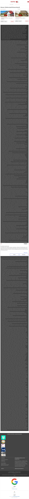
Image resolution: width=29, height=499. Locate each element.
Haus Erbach (16, 267)
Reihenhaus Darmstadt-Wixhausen (19, 100)
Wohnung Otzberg (17, 56)
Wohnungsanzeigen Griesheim (17, 310)
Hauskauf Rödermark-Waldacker (8, 42)
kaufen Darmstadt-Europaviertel (18, 316)
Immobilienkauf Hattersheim (14, 127)
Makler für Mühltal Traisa (14, 413)
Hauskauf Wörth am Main (13, 82)
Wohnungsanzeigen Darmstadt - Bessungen (5, 145)
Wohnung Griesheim (8, 311)
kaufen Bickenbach (24, 136)
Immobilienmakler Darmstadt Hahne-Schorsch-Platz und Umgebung (19, 347)
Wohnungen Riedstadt (3, 114)
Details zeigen (25, 252)
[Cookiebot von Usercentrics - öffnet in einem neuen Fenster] (24, 243)
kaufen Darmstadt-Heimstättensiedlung (4, 180)
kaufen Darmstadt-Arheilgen (17, 55)
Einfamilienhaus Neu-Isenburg (7, 64)
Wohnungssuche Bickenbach (23, 135)
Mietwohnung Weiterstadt (9, 91)
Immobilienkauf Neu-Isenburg (16, 64)
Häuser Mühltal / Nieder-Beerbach (16, 149)
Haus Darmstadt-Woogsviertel (7, 314)
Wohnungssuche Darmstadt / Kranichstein (7, 231)
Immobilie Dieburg (4, 74)
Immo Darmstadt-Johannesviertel (24, 95)
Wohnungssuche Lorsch (24, 289)
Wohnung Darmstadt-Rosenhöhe (22, 207)
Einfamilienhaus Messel (13, 324)
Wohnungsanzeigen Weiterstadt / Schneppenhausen (5, 131)
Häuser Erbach (19, 267)
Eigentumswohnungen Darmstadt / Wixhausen (5, 172)
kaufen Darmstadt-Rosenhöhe (23, 208)
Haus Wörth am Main (21, 82)
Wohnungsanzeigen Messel (12, 325)
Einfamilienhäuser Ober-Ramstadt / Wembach (5, 77)
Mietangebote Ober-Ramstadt (18, 47)
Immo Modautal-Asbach (17, 216)
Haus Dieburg (14, 73)
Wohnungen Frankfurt (18, 217)
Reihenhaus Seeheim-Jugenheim (9, 262)
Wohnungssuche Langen (22, 239)
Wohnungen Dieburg (25, 74)
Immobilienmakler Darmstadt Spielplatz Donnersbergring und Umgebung (9, 369)
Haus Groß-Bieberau (3, 284)
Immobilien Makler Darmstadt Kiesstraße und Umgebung (15, 359)
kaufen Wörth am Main (3, 82)
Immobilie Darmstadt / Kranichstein (21, 231)
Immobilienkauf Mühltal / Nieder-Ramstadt (4, 225)
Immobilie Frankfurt (21, 217)
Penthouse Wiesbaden (17, 279)
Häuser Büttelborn (7, 275)
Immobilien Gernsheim (13, 186)
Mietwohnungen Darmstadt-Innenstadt (6, 190)
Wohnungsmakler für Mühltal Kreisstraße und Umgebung (18, 427)
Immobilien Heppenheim (21, 176)
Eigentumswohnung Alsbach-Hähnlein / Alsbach (20, 256)
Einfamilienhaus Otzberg (21, 56)
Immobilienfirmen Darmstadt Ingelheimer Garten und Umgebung (20, 342)
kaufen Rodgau (6, 302)
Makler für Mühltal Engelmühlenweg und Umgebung (21, 418)
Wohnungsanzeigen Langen (14, 239)
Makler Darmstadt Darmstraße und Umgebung (17, 377)
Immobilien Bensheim (9, 270)
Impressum (9, 472)
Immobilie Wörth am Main (17, 82)
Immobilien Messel (20, 324)
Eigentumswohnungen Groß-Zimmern (24, 202)
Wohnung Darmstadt (3, 123)
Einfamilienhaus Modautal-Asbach (11, 216)
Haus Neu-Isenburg (13, 65)
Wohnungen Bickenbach (21, 136)
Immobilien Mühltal (12, 292)
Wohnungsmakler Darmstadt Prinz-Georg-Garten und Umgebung (18, 356)
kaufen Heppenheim (6, 176)
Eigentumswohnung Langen (3, 239)
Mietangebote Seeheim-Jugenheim (4, 266)
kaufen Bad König (2, 87)
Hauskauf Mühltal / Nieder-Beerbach (10, 149)
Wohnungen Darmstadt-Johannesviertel (4, 95)
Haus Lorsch (6, 288)
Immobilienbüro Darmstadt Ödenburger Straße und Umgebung (19, 386)
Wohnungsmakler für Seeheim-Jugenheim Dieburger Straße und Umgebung (18, 423)
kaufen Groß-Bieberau (17, 284)
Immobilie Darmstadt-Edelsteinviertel (13, 126)
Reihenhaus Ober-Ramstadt (9, 45)
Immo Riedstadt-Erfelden (20, 105)
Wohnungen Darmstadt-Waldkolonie (4, 162)
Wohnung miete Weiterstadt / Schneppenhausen (13, 130)
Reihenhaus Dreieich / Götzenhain (16, 320)
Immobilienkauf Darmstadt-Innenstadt (18, 190)
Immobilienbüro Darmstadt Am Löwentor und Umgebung (12, 355)
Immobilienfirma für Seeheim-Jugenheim (8, 413)
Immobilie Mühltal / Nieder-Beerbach (22, 149)
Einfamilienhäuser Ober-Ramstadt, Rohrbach (21, 117)
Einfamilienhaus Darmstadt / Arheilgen (20, 235)
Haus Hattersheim (10, 127)
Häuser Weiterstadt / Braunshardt (4, 81)
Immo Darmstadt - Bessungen (7, 144)
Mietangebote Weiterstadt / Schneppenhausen (5, 130)
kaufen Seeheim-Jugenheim (7, 265)
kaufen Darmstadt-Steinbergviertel (8, 51)
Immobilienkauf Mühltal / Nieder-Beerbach (9, 150)
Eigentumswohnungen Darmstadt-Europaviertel (11, 316)
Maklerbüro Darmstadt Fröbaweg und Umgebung (16, 383)
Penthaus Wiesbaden (13, 279)
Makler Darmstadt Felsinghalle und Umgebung (10, 347)
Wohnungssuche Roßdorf (12, 158)
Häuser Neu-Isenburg (3, 64)
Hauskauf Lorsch (18, 288)
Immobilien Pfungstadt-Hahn (13, 78)
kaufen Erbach (2, 267)
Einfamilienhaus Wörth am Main (8, 82)
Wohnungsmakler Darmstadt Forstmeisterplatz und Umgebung (18, 337)
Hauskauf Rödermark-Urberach (8, 199)
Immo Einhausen (8, 72)
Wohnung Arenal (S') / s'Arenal (15, 104)
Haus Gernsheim (17, 186)
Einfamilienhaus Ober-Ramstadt (17, 46)
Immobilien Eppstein (23, 306)
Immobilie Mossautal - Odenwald (15, 271)
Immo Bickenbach (16, 136)
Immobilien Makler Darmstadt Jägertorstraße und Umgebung (17, 405)
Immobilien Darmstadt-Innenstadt (24, 190)
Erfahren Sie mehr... (8, 373)
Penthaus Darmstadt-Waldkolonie (21, 163)
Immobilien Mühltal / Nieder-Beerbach (16, 150)
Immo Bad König (6, 87)
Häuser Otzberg (24, 56)
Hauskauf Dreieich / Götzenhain (11, 320)
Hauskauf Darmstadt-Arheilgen (12, 55)
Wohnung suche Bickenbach (18, 135)
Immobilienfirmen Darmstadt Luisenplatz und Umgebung (5, 370)
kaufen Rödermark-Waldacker (3, 41)
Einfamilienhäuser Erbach (9, 267)
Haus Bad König (9, 87)
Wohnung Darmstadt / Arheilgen (14, 235)
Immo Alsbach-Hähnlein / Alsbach (19, 258)
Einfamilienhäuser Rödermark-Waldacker (22, 41)
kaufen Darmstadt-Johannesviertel (12, 96)
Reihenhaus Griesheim (13, 310)
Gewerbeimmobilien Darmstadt (15, 123)
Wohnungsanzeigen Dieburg (7, 73)
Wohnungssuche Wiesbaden (9, 279)
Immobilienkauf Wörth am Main (9, 83)
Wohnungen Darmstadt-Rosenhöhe (4, 207)
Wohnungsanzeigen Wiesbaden (4, 280)
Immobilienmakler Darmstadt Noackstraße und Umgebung (19, 410)
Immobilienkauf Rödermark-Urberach (15, 199)
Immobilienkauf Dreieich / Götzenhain (20, 319)
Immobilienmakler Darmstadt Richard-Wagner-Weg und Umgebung (8, 396)
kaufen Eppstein (2, 306)
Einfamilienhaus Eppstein (6, 306)
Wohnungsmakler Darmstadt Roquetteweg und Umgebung (20, 382)
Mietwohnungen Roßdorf (3, 158)
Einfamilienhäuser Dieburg (22, 73)
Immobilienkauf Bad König (25, 87)
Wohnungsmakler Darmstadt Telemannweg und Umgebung (9, 409)
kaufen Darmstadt (17, 122)
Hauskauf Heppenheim (3, 177)
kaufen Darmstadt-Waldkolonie (22, 162)
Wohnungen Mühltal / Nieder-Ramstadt (4, 222)
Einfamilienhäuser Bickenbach (3, 136)
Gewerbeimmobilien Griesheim (3, 310)
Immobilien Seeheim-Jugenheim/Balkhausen (9, 298)
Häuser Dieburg (11, 73)
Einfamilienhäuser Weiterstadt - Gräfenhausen (5, 261)
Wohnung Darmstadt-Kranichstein (4, 166)
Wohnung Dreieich (7, 301)
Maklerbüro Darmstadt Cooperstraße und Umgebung (8, 377)
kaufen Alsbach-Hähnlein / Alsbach (17, 257)
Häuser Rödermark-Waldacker (9, 41)
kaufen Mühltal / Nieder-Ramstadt (18, 222)
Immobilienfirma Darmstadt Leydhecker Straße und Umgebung (6, 383)
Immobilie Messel (25, 325)
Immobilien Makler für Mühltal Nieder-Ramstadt (14, 414)
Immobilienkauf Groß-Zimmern (3, 202)
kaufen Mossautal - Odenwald (3, 271)
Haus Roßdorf (15, 159)
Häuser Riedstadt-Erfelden (3, 105)
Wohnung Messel (6, 324)
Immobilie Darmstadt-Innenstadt (8, 189)
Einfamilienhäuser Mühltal (11, 293)
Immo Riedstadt (6, 114)
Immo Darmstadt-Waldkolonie (10, 162)
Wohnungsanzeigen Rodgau (22, 302)
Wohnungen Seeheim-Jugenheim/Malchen (4, 140)
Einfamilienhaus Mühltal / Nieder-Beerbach (23, 150)
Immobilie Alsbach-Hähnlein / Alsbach (6, 258)
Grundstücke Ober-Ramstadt (13, 47)
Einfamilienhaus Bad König (16, 87)
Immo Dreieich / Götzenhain (5, 320)
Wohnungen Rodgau (3, 302)
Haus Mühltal (22, 292)
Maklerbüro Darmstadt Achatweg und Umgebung (17, 388)
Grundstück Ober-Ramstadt (22, 46)
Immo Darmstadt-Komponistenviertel (12, 153)
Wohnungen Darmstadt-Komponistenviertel (4, 153)
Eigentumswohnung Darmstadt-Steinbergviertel (16, 51)
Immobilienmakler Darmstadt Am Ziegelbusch (9, 332)
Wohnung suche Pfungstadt (3, 86)
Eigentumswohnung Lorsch (3, 289)
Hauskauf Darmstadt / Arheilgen (8, 234)
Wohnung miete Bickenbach (12, 136)
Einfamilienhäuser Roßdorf (16, 158)
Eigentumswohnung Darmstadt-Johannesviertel (18, 95)
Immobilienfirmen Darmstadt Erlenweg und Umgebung (7, 374)
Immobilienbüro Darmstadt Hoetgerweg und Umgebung (17, 374)
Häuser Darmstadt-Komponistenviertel (9, 154)
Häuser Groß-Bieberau (21, 284)
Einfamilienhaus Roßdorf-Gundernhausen (10, 213)
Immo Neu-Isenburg (12, 64)
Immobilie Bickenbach (8, 136)
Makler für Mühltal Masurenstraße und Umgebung (15, 424)
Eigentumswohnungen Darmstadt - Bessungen (14, 144)
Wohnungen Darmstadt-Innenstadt (21, 189)
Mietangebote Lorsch (3, 288)
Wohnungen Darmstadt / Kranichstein (4, 229)
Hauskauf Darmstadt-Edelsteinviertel (7, 126)
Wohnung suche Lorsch (22, 288)
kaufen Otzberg (14, 56)
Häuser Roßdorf (17, 159)
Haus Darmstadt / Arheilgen (21, 234)
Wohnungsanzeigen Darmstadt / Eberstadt (17, 60)
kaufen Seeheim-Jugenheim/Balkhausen (4, 297)
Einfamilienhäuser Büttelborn (24, 274)
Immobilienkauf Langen (19, 238)
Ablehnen (14, 254)
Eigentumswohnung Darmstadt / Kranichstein (5, 230)
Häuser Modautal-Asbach (6, 216)
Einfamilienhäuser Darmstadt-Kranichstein (4, 168)
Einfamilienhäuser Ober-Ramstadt (11, 46)
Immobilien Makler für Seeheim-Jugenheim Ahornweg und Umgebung (12, 428)
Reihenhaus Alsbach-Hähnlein (9, 193)
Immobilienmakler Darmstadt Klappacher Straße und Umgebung (8, 386)
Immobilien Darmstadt (14, 122)
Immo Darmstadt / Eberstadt (16, 59)
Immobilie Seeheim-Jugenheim (18, 265)
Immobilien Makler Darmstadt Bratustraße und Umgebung (13, 387)
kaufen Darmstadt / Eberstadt (11, 59)
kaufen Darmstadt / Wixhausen (3, 171)
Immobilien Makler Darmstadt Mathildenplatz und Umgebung (16, 370)
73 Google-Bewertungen (16, 496)
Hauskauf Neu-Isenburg (17, 65)
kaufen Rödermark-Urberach (3, 199)
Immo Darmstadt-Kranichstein (9, 166)
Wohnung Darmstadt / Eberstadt (10, 60)
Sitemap (19, 472)
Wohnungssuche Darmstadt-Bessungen (14, 283)
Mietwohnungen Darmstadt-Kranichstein (12, 168)
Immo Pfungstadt (12, 86)
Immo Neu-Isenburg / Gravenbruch (11, 204)
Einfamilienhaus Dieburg (18, 73)
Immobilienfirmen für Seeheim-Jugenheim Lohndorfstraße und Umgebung (7, 427)
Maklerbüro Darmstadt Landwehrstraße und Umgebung (21, 400)
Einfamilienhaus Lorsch (9, 288)
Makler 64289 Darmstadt (8, 334)
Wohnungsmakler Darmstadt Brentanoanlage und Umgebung (6, 346)
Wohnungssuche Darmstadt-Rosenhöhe (9, 208)
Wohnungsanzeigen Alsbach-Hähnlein (19, 194)
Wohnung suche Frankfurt (7, 217)
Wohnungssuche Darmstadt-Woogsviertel (19, 314)
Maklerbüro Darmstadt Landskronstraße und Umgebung (15, 395)
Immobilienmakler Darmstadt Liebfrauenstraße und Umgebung (6, 361)
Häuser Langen (26, 238)
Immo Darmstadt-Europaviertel (23, 316)
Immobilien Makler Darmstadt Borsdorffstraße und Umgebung (16, 397)
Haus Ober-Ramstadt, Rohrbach (8, 117)
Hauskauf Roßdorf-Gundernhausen (24, 213)
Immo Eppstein (14, 306)
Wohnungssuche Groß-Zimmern (4, 203)
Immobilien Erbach (13, 267)
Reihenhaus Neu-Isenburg (9, 65)
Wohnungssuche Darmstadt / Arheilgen (8, 235)
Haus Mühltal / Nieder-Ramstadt (24, 222)
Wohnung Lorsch (25, 288)
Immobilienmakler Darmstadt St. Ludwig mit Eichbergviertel (10, 333)
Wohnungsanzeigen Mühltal (8, 292)
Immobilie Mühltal (25, 292)
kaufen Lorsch (13, 288)
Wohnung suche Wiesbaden (25, 279)
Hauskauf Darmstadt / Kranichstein (18, 230)
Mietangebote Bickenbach (3, 135)
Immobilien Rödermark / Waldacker (6, 184)
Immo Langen (10, 239)
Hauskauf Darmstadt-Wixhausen (12, 100)
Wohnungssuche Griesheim (3, 311)
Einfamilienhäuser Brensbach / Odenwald (17, 220)
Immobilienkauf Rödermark (12, 226)
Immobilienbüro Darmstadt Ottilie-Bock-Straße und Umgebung (20, 396)
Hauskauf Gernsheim (9, 186)
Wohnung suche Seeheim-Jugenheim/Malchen (8, 139)
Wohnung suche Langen (3, 240)
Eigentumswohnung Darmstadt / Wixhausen (20, 172)
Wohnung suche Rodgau (17, 302)
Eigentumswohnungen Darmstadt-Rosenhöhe (17, 208)
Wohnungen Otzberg (3, 56)
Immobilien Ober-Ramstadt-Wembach (4, 69)
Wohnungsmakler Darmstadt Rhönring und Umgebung (15, 343)
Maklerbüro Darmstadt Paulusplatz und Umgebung (11, 338)
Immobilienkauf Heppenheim (7, 177)
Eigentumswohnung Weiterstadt (19, 90)
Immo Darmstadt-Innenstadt (3, 189)
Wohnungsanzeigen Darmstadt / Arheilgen (15, 234)
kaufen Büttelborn (2, 274)
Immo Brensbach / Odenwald (11, 220)
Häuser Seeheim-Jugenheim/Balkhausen (11, 297)
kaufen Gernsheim (2, 186)
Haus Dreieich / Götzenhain (14, 319)
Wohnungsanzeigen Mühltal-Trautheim (11, 63)
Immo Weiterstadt (4, 91)
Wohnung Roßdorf (6, 157)
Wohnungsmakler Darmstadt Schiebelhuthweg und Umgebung (15, 373)
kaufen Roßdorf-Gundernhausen (4, 213)
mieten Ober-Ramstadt (19, 45)
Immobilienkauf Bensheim (5, 270)
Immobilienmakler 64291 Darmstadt (14, 334)
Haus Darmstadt (23, 123)
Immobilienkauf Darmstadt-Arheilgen (23, 55)
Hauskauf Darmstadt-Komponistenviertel (16, 154)
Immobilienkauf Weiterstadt (11, 90)
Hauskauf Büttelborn (13, 274)
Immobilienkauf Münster (12, 175)
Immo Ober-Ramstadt (23, 45)
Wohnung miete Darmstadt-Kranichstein (8, 167)
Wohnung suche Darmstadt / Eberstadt (22, 59)
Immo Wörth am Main (4, 83)
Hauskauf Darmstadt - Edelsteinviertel (16, 276)
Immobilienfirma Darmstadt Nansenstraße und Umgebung (6, 395)
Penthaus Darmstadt (20, 123)
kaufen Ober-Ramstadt (23, 47)
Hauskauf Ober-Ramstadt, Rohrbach (14, 117)
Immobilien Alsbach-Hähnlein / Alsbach (12, 258)
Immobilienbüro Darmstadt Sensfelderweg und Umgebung (18, 391)
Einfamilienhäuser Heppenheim (15, 176)
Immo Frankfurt (11, 217)
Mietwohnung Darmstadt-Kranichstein (21, 166)
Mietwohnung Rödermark (26, 226)
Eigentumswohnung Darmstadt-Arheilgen (4, 54)
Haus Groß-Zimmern (8, 203)
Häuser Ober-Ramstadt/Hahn (8, 132)
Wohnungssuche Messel (17, 324)
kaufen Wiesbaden (21, 279)
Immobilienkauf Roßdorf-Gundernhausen (17, 213)
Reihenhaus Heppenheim (11, 176)
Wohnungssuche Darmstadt (25, 122)
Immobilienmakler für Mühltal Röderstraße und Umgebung (6, 419)
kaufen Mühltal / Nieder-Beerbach (4, 149)
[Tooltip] (17, 497)
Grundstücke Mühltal (6, 293)
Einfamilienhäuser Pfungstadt (8, 86)
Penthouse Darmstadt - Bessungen (21, 144)
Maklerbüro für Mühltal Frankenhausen (19, 413)
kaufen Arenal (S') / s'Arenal (10, 104)
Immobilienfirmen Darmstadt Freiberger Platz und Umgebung (22, 355)
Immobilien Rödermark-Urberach (21, 199)
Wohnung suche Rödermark (17, 226)
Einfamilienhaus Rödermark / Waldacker (18, 184)
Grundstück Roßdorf (3, 157)
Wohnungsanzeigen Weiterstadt (22, 91)
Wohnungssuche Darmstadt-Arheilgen (11, 54)
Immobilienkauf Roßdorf (8, 158)
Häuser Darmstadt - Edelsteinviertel (4, 276)
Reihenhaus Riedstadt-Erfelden (14, 105)
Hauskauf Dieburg (18, 74)
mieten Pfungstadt (15, 86)
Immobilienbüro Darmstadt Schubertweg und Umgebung (5, 359)
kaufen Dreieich (11, 301)
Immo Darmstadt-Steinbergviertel (21, 50)
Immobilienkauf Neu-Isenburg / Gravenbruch (18, 204)
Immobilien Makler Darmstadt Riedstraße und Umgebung (10, 382)
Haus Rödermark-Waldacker (18, 42)
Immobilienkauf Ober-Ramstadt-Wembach (12, 68)
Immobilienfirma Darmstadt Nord (21, 328)
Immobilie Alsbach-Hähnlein (22, 193)
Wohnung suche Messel (21, 325)
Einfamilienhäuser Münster (5, 175)
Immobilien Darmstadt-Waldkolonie (8, 163)
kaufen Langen (7, 239)
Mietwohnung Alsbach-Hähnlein (3, 193)
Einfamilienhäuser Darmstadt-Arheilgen (6, 55)
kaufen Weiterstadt (14, 90)
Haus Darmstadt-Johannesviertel (11, 95)
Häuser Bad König (12, 87)
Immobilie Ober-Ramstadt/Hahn (19, 132)
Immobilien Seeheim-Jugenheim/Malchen (22, 139)
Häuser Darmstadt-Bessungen (20, 283)
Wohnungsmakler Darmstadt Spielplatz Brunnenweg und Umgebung (12, 365)
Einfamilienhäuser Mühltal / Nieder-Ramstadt (11, 222)
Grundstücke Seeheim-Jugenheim (23, 265)
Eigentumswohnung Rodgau (12, 302)
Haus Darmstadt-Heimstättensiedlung (18, 181)
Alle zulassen (23, 254)
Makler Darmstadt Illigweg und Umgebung (23, 383)
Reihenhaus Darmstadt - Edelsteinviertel (23, 276)
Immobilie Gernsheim (24, 186)
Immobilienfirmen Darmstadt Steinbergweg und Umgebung (6, 364)
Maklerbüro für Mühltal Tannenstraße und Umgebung (23, 401)
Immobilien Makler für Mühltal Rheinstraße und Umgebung (16, 419)
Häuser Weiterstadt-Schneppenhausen (4, 148)
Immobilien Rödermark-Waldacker (24, 42)
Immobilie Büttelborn (19, 274)
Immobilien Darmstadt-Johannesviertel (18, 96)
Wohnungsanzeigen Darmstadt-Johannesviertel (5, 96)
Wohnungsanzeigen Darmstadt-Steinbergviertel (8, 50)
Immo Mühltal (15, 292)
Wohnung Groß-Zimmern (13, 203)
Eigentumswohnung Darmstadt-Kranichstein (15, 167)
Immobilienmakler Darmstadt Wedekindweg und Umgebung (8, 391)
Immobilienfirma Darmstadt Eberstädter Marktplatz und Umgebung (22, 351)
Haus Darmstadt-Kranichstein (17, 168)
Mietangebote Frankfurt (3, 217)
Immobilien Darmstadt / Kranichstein (12, 230)
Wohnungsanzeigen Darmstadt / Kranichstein (14, 231)
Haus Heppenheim (11, 177)
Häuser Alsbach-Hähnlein (5, 195)
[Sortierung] (23, 9)
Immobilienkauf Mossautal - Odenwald (21, 271)
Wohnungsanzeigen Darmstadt (9, 122)
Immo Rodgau (9, 302)
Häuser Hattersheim (3, 127)
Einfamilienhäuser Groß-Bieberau (7, 284)
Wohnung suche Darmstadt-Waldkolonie (16, 162)
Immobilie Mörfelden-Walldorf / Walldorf (6, 211)
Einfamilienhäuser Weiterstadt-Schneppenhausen (12, 148)
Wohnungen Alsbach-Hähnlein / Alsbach (4, 256)
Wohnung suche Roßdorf (11, 159)
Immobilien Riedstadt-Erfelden (24, 105)
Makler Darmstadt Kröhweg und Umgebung (15, 361)
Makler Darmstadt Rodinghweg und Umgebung (11, 410)
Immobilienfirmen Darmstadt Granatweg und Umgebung (5, 397)
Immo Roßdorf (13, 157)
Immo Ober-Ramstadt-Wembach (25, 68)
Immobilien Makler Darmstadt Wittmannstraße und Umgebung (14, 392)
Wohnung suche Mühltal (19, 292)
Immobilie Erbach (5, 267)
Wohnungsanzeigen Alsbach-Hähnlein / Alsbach (10, 257)
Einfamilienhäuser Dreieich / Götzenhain (23, 320)
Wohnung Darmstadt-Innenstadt (12, 190)
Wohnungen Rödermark (8, 226)
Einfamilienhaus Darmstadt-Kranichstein (23, 167)
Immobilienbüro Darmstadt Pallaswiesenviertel (17, 332)
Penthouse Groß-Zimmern (19, 202)
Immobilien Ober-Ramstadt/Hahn (14, 132)
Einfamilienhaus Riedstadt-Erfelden (9, 105)
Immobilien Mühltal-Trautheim (5, 63)
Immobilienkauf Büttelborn (3, 275)
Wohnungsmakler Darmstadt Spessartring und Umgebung (13, 379)
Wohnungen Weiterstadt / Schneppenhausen (21, 130)
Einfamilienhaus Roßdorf (25, 159)
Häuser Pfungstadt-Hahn (18, 78)
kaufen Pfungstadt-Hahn (3, 78)
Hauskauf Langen (25, 239)
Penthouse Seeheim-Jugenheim (12, 265)
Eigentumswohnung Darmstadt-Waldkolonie (15, 163)
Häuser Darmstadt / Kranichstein (10, 229)
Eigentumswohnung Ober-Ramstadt (4, 45)
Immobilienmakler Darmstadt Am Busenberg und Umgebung (13, 401)
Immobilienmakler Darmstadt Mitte (16, 328)
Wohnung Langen (18, 239)
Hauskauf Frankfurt (14, 217)
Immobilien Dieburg (21, 74)
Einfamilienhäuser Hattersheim (19, 127)
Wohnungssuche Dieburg (14, 74)
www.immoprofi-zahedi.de (5, 465)
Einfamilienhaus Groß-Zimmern (13, 202)
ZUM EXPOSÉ (12, 21)
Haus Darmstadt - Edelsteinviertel (10, 276)
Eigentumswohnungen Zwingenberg (17, 108)
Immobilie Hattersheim (24, 127)
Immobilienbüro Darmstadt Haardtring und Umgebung (7, 350)
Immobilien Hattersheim (7, 127)
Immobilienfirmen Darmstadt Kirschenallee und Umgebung (18, 378)
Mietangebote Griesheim (9, 310)
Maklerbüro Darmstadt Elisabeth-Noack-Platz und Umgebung (6, 352)
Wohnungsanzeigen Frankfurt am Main (9, 323)
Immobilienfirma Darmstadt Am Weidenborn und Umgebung (8, 388)
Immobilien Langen (7, 240)
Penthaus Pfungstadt (19, 86)
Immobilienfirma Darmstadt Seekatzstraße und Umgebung (11, 360)
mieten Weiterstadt (17, 91)
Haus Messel (8, 325)
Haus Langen (11, 238)
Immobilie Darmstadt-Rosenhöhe (16, 207)
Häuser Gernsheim (20, 186)
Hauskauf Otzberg (6, 56)
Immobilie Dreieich (4, 301)
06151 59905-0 (11, 4)
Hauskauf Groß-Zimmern (9, 202)
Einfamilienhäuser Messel (5, 325)
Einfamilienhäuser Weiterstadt (5, 90)
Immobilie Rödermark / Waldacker (12, 184)
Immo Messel (24, 324)
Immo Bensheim (18, 270)
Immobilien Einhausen (5, 72)
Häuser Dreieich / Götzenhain (3, 319)
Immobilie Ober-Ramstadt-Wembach (6, 68)
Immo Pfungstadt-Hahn (23, 78)
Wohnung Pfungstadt (23, 86)
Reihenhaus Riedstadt (13, 114)
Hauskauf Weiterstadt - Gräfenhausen (12, 261)
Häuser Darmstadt (21, 122)
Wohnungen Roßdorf (21, 157)
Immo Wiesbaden (4, 279)
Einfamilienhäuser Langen (15, 238)
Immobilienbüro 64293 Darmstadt (19, 334)
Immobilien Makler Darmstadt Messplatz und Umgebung (5, 343)
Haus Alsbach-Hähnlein (14, 193)
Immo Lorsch (12, 289)
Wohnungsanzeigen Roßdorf (16, 157)
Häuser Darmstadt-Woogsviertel (13, 314)
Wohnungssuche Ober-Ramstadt (4, 47)
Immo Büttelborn (5, 274)
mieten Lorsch (15, 288)
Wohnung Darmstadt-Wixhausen (13, 99)
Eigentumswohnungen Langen (7, 238)
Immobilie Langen (23, 238)
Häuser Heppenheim (3, 176)
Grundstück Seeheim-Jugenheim (4, 262)
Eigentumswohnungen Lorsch (8, 289)
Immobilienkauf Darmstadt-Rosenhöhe (10, 207)
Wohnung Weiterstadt (24, 90)
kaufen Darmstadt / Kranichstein (16, 229)
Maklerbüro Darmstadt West (13, 329)
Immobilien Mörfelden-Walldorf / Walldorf (13, 211)
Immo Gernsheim (6, 186)
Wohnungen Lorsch (15, 289)
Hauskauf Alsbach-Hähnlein (13, 194)
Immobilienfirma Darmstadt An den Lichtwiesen (20, 329)
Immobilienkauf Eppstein (11, 306)
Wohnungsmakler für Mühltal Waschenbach (6, 414)
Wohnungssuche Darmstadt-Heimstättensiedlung (11, 181)
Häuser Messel (9, 324)
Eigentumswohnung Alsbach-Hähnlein (15, 195)
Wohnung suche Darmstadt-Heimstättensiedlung (12, 180)
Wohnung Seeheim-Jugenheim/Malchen (12, 140)
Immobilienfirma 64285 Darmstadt (24, 333)
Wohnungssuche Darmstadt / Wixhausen (10, 171)
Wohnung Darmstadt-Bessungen (8, 283)
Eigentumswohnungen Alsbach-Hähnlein (7, 194)
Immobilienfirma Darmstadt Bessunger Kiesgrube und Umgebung (6, 368)
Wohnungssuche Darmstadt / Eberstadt (4, 60)
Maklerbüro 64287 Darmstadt (3, 334)
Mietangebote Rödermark (3, 226)
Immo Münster (9, 175)
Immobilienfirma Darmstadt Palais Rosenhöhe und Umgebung (17, 346)
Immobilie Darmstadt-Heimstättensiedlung (19, 180)
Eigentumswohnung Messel (17, 325)
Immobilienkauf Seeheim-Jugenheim (16, 262)
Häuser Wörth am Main (14, 83)
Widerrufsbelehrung (14, 472)
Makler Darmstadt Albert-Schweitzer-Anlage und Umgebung (21, 338)
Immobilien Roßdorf (7, 159)
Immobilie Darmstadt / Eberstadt (5, 59)
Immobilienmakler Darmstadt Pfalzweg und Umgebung (18, 341)
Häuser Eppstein (17, 306)
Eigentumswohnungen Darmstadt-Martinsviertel (5, 113)
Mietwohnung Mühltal (3, 293)
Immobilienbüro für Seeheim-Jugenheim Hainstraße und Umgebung (8, 404)
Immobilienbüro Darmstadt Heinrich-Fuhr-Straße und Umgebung (20, 404)
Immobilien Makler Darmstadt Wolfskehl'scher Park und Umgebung (6, 337)
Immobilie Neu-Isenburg (5, 65)
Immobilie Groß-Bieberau (13, 284)
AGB (11, 472)
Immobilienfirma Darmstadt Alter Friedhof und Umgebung (22, 365)
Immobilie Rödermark (21, 226)
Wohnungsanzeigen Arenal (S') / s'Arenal (4, 104)
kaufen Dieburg (10, 74)
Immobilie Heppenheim (25, 176)
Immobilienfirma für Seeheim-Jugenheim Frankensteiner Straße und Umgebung (9, 418)
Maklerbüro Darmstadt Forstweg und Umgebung (21, 360)
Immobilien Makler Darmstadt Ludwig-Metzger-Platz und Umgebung (6, 356)
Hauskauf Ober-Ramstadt (14, 45)
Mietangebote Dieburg (3, 73)
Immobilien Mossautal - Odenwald (9, 271)
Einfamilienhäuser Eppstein (5, 307)
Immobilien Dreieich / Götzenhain (9, 319)
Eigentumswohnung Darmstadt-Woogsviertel (9, 315)
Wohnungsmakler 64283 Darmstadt (18, 333)
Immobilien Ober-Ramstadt (6, 46)
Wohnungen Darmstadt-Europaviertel (4, 316)
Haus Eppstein (20, 306)
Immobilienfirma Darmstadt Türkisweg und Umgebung (12, 400)
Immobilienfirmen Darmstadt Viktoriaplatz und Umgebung (17, 350)
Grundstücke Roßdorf (21, 159)
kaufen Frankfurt (25, 217)
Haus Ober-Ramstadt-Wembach (19, 68)
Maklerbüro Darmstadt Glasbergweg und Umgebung (16, 368)
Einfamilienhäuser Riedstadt (18, 114)
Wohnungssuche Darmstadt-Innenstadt (15, 189)
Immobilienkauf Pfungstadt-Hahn (8, 78)
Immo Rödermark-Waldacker (13, 42)
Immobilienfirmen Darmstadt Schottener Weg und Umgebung (6, 405)
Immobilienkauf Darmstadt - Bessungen (19, 145)
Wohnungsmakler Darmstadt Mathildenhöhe (9, 328)
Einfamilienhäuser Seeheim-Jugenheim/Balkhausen (19, 297)
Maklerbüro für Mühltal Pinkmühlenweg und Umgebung (20, 422)
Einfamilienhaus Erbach (22, 267)
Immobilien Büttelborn (9, 274)
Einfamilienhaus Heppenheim (16, 177)
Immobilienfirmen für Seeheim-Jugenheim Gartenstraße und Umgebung (13, 406)
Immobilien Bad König (20, 87)
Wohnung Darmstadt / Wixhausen (22, 171)
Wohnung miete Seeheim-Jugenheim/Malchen (10, 141)
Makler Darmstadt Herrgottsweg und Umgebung (16, 352)
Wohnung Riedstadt (9, 114)
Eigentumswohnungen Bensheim (14, 270)
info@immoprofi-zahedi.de (6, 464)
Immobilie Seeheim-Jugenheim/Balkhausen (16, 298)
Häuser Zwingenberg (5, 109)
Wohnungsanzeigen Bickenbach (12, 135)
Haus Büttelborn (16, 274)
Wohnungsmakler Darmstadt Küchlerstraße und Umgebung (16, 364)
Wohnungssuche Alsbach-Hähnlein (22, 195)
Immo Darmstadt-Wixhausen (7, 99)
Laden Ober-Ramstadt (9, 47)
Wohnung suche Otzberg (10, 56)
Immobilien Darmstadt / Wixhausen (16, 171)
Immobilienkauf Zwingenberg (11, 108)
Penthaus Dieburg (7, 74)
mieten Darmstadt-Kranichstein (14, 166)
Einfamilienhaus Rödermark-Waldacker (15, 41)
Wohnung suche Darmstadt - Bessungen (12, 145)
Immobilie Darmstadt (5, 122)
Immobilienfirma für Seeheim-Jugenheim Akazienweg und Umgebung (12, 415)
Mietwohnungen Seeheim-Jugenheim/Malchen (19, 140)
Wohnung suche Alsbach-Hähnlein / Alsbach (11, 256)
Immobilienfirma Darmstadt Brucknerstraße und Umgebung (19, 409)
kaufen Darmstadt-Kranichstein (23, 168)
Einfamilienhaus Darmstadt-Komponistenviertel (19, 153)
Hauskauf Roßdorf (24, 157)
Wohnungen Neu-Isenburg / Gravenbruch (4, 204)
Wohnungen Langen (3, 238)
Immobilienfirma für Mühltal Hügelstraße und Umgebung (10, 422)
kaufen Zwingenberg (22, 108)
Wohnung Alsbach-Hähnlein (9, 195)
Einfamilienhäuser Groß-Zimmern (24, 203)
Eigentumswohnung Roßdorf (21, 158)
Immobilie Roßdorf (9, 157)
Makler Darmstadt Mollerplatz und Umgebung (10, 341)
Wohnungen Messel (3, 324)
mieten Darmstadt (6, 123)
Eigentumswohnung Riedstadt (23, 114)
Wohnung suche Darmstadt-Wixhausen (6, 100)
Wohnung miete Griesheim (22, 310)
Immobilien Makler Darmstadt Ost (8, 329)
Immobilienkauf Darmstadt (10, 123)
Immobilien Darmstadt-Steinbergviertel (15, 50)
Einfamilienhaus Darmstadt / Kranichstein (22, 229)
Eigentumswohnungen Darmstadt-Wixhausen (19, 99)
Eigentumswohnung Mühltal (3, 292)
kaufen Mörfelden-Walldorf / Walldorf (20, 211)
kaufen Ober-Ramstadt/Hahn (3, 132)
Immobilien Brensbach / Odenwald (6, 220)
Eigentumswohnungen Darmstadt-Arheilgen (18, 54)
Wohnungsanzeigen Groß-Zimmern (18, 203)
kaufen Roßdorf (4, 159)
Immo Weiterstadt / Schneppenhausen (13, 131)
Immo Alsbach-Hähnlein (18, 193)
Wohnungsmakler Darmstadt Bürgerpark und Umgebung (11, 351)
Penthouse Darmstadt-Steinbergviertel (23, 51)
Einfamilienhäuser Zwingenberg (6, 108)
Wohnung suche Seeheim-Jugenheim (22, 262)
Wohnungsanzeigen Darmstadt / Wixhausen (12, 172)
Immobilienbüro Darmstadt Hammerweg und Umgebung (10, 342)
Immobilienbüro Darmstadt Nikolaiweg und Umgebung (8, 378)
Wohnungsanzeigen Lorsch (19, 289)
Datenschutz (17, 472)
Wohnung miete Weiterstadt (13, 91)
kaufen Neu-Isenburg (21, 64)
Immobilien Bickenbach (8, 135)
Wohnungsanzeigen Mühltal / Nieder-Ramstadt (12, 225)
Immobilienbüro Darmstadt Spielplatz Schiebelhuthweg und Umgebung (21, 369)
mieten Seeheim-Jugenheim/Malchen (16, 139)
